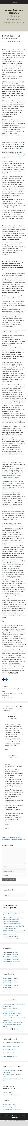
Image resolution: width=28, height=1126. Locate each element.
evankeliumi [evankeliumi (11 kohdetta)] (6, 916)
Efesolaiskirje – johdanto (10, 952)
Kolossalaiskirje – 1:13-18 (10, 985)
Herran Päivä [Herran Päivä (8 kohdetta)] (19, 916)
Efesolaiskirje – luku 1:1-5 (10, 955)
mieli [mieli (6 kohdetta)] (17, 926)
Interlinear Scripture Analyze (11, 1095)
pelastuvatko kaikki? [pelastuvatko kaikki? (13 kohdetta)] (19, 931)
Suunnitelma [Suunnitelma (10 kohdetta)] (15, 934)
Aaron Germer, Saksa (9, 1104)
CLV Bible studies (8, 1092)
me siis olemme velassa (10, 1009)
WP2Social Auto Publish (8, 1120)
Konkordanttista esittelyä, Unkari (12, 1109)
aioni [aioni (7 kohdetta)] (24, 912)
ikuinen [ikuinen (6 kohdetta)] (16, 917)
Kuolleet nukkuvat (8, 1006)
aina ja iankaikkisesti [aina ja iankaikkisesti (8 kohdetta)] (18, 912)
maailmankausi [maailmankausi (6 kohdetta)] (12, 926)
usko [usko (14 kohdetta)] (7, 937)
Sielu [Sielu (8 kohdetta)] (18, 933)
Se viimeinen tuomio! (9, 1049)
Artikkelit (6, 686)
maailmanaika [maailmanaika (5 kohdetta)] (6, 926)
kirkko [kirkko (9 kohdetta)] (16, 921)
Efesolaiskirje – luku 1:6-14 (11, 957)
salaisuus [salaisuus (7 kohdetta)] (9, 933)
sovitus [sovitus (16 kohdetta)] (5, 935)
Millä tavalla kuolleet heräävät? (12, 1013)
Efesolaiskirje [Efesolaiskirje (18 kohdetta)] (16, 914)
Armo (5, 689)
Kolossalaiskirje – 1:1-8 (10, 980)
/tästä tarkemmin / (13, 477)
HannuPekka (12, 756)
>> (12, 964)
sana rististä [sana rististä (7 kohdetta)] (14, 933)
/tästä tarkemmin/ (17, 148)
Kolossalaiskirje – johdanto (11, 978)
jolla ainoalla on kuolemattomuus (13, 1022)
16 (17, 1029)
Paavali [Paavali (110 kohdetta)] (21, 925)
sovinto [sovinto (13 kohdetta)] (22, 933)
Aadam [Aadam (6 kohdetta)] (4, 912)
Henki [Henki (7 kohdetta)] (14, 916)
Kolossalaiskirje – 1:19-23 (10, 987)
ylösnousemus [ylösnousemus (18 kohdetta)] (13, 937)
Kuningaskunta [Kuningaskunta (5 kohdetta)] (14, 923)
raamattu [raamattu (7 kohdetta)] (5, 933)
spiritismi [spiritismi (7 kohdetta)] (10, 934)
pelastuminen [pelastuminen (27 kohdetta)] (8, 931)
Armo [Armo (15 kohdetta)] (9, 914)
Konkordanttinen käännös (14, 11)
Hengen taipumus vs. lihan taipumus (14, 1004)
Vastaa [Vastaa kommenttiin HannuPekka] (7, 828)
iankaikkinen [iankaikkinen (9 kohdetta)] (6, 917)
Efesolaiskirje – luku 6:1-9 (10, 1056)
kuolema (14, 689)
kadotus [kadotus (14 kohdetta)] (5, 919)
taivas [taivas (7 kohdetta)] (22, 934)
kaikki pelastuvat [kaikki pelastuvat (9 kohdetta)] (12, 919)
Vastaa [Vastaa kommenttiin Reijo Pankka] (6, 749)
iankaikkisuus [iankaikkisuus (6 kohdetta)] (12, 917)
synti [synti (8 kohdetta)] (19, 934)
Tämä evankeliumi (8, 1011)
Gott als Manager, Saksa (10, 1107)
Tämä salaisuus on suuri (10, 1015)
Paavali (20, 689)
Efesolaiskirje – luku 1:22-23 (11, 961)
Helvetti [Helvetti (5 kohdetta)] (10, 915)
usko (3, 691)
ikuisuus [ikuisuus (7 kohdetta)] (20, 917)
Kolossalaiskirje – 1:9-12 (10, 983)
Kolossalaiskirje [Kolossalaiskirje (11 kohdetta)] (7, 923)
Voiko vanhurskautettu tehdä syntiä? (14, 1018)
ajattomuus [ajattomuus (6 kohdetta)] (5, 914)
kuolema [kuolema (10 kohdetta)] (19, 923)
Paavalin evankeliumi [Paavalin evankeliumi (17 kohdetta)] (9, 928)
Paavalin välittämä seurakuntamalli (13, 1042)
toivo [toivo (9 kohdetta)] (4, 936)
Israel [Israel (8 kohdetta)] (23, 917)
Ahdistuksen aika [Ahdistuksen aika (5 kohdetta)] (9, 912)
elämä (10, 689)
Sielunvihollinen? (8, 1020)
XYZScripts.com (21, 1120)
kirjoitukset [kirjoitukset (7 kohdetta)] (12, 921)
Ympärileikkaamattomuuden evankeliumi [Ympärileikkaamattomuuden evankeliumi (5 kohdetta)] (11, 938)
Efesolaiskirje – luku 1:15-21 (11, 959)
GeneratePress (14, 1117)
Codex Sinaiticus (9, 698)
